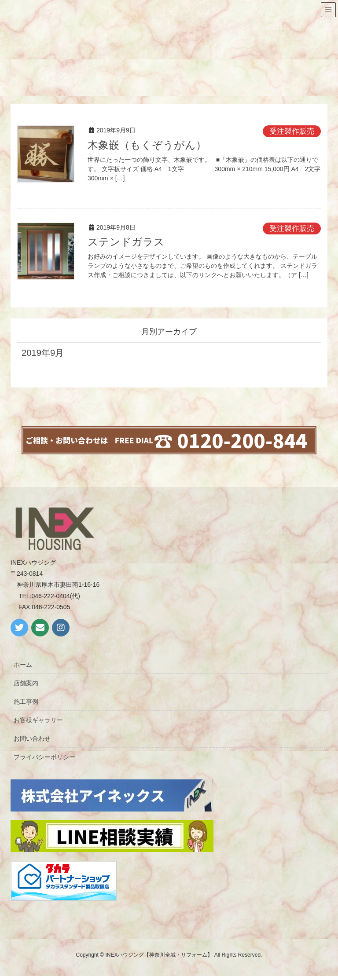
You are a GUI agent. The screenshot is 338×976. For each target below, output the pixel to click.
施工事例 (26, 701)
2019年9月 (43, 353)
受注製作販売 (291, 131)
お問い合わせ (32, 738)
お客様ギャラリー (38, 720)
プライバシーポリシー (44, 756)
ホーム (23, 664)
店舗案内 (26, 683)
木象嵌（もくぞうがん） (147, 145)
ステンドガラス (126, 242)
